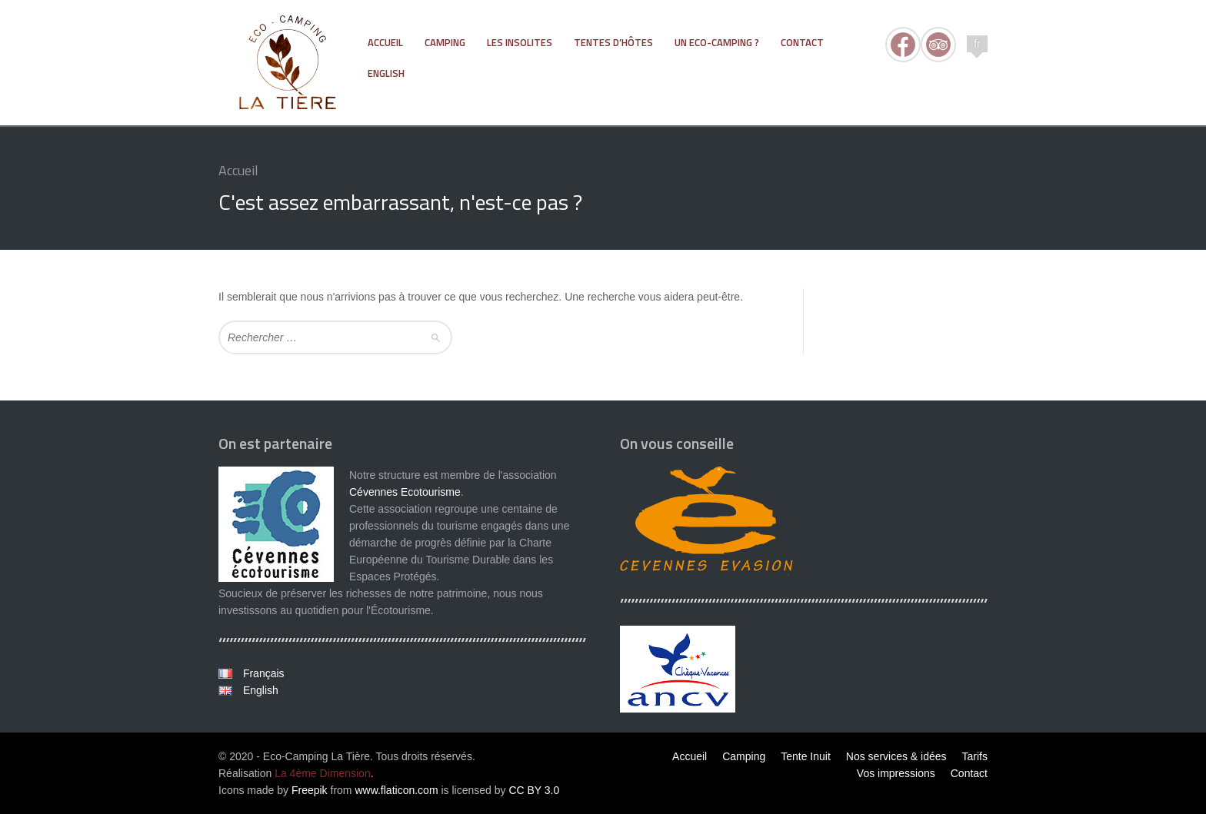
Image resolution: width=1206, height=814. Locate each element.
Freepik (310, 790)
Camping (445, 42)
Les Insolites (519, 42)
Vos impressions (896, 773)
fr (977, 44)
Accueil (385, 42)
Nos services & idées (896, 756)
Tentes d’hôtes (613, 42)
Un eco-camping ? (717, 42)
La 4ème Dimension (323, 773)
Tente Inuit (806, 756)
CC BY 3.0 (533, 790)
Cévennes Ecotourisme (405, 492)
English (259, 690)
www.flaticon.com (396, 790)
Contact (802, 42)
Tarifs (975, 756)
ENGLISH (386, 73)
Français (262, 673)
